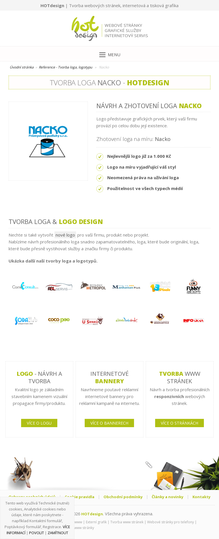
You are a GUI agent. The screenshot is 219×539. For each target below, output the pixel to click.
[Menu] (110, 53)
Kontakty (201, 496)
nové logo (65, 235)
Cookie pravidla (79, 496)
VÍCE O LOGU (39, 423)
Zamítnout (58, 532)
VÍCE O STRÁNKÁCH (179, 423)
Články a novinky (167, 496)
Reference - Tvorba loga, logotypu (65, 67)
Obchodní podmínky (123, 496)
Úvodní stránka (22, 67)
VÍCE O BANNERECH (109, 423)
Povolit (36, 532)
